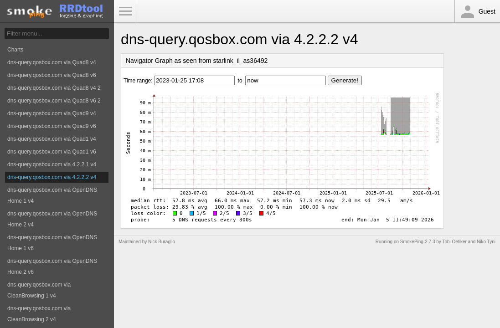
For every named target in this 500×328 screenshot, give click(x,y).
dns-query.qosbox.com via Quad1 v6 (51, 152)
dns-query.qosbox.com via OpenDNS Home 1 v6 (52, 242)
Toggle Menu (125, 11)
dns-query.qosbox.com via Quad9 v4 (51, 113)
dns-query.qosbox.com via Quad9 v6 (51, 126)
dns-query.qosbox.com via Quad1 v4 (51, 139)
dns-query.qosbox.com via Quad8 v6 (51, 75)
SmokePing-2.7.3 (417, 241)
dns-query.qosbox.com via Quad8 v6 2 (54, 100)
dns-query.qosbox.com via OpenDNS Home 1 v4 (52, 195)
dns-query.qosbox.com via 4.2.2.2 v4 (51, 177)
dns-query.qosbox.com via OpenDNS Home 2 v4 (52, 219)
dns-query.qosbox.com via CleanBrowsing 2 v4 (39, 314)
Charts (15, 49)
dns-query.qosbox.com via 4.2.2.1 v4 (51, 164)
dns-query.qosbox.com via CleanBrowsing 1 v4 (39, 290)
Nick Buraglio (161, 241)
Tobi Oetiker (454, 241)
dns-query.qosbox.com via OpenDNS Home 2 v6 (52, 266)
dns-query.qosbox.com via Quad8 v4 (51, 62)
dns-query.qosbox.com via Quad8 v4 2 (54, 88)
